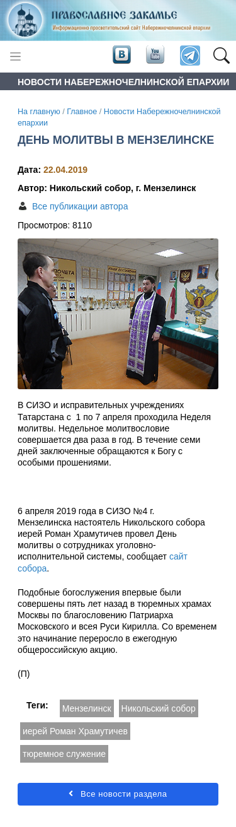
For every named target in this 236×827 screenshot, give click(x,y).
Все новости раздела (118, 794)
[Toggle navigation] (15, 56)
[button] (221, 56)
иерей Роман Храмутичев (75, 731)
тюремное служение (64, 754)
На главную (39, 111)
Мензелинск (86, 708)
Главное (82, 111)
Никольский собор (158, 708)
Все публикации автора (80, 206)
